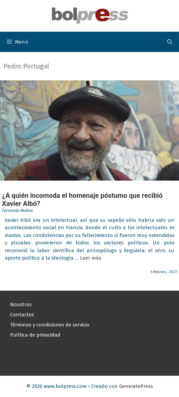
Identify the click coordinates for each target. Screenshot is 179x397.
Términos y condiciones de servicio (50, 325)
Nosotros (21, 304)
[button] (169, 42)
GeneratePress (136, 386)
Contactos (22, 315)
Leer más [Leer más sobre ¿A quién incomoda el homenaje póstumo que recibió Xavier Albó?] (90, 258)
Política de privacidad (35, 335)
